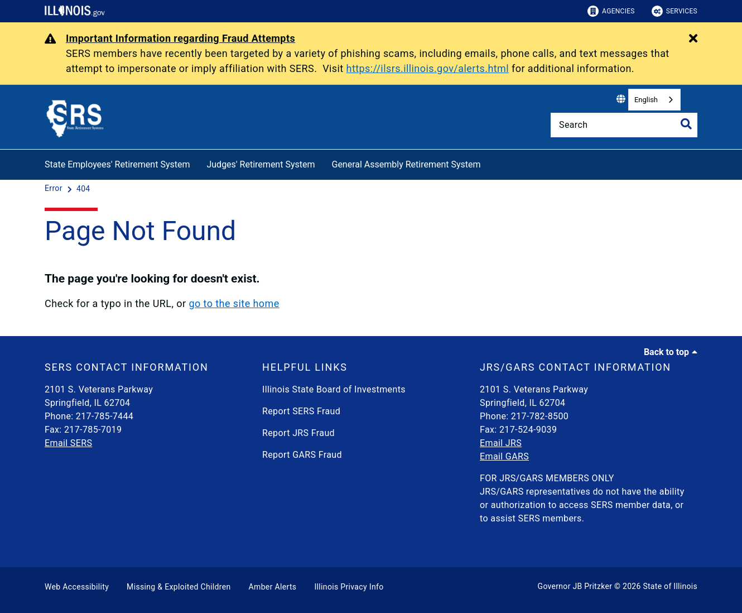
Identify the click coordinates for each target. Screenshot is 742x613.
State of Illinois (670, 586)
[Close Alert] (693, 39)
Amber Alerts (273, 586)
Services (674, 11)
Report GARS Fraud (302, 454)
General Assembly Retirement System (405, 164)
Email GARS (504, 456)
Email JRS (501, 443)
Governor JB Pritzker (575, 586)
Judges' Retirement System (260, 164)
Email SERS (68, 443)
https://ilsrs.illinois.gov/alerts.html (427, 68)
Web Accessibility (77, 586)
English (646, 99)
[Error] (55, 188)
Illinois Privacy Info (348, 586)
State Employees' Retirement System (117, 164)
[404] (83, 188)
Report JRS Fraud (298, 433)
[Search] (624, 125)
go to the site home (234, 303)
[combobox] (654, 100)
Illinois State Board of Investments (334, 389)
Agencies (611, 11)
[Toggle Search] (686, 124)
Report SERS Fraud (301, 411)
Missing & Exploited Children (178, 586)
